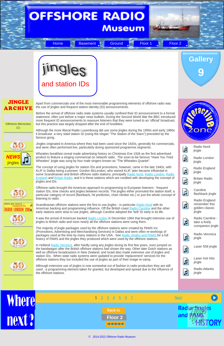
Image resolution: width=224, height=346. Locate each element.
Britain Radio (63, 178)
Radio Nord (135, 174)
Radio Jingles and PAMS (139, 235)
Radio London (154, 174)
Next (178, 298)
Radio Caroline (139, 208)
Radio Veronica (61, 245)
